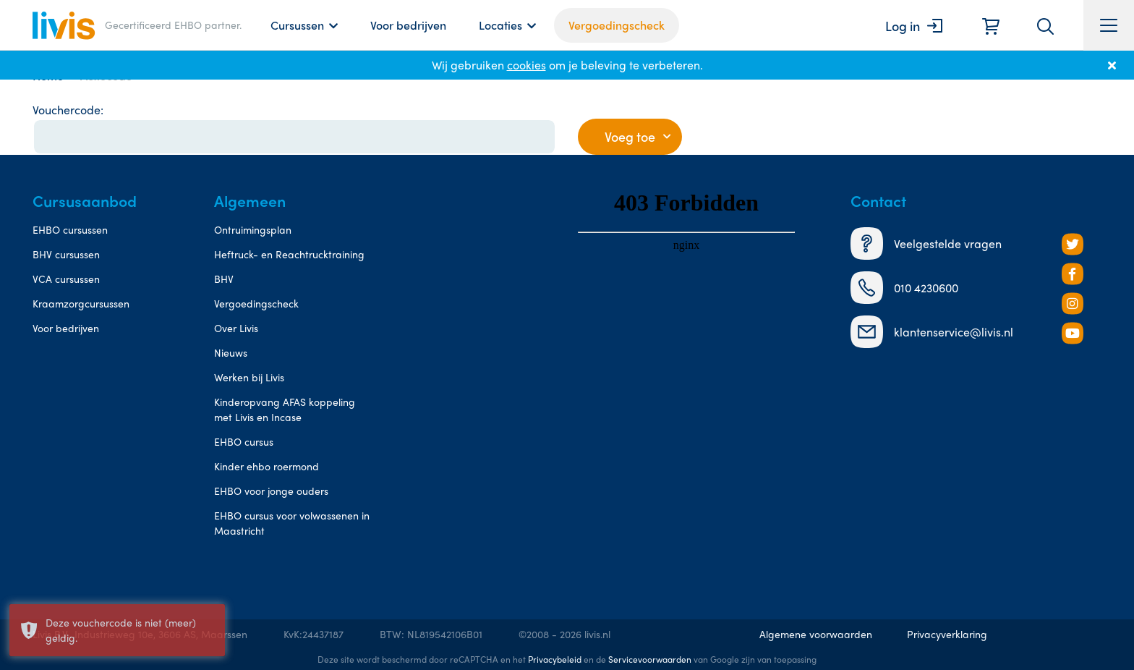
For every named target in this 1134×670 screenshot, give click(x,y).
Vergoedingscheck (616, 25)
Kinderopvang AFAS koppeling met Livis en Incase (284, 409)
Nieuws (230, 352)
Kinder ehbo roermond (266, 466)
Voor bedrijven (408, 25)
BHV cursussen (66, 254)
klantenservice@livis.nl (931, 331)
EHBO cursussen (70, 229)
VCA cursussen (66, 278)
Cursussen (297, 25)
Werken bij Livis (249, 377)
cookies (526, 64)
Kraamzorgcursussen (81, 303)
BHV (224, 278)
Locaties (500, 25)
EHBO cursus (243, 441)
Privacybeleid (554, 659)
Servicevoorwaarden (649, 659)
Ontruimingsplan (252, 229)
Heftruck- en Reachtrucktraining (289, 254)
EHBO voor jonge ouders (271, 490)
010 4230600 (904, 287)
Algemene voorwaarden (815, 634)
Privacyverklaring (947, 634)
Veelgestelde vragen (926, 243)
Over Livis (236, 328)
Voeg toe (630, 136)
